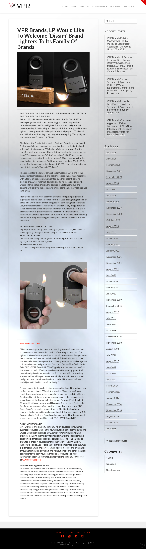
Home (58, 532)
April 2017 (111, 379)
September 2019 (114, 306)
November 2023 (114, 214)
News (65, 532)
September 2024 (114, 177)
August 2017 (112, 361)
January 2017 (112, 398)
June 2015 (111, 428)
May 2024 (111, 189)
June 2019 (111, 324)
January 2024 (112, 201)
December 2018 (114, 336)
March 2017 (112, 385)
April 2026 (111, 152)
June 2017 (111, 367)
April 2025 (111, 158)
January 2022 (112, 250)
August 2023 (112, 226)
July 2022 (111, 232)
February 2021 (113, 287)
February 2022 (113, 244)
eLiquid (109, 457)
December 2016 (114, 404)
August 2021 (112, 269)
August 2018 (112, 349)
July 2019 (111, 318)
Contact (86, 532)
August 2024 (112, 183)
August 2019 (112, 312)
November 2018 (114, 342)
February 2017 (113, 391)
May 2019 (111, 330)
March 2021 (112, 281)
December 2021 (114, 257)
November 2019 (114, 299)
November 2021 (114, 263)
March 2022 (112, 238)
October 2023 (113, 220)
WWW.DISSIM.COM (30, 343)
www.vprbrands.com (31, 459)
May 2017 (111, 373)
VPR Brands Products (116, 440)
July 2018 (111, 355)
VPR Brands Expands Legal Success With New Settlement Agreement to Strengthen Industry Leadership (120, 107)
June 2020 (111, 293)
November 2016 (114, 410)
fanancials (111, 464)
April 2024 (111, 195)
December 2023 (114, 207)
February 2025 (113, 165)
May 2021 (111, 275)
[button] (143, 2)
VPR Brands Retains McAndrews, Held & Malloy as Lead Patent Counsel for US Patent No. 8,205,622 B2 (119, 44)
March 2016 (112, 422)
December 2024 (114, 171)
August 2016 (112, 416)
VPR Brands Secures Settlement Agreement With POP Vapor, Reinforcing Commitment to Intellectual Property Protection (120, 86)
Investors (75, 532)
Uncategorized (113, 470)
